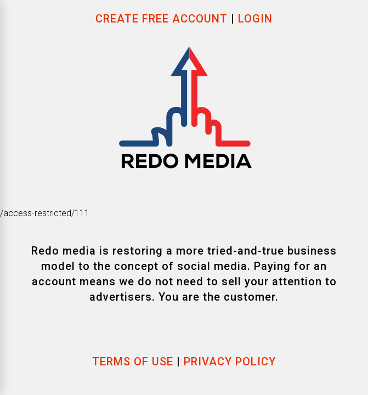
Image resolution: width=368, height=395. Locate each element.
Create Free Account (163, 18)
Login (255, 18)
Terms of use (132, 361)
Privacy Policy (230, 361)
